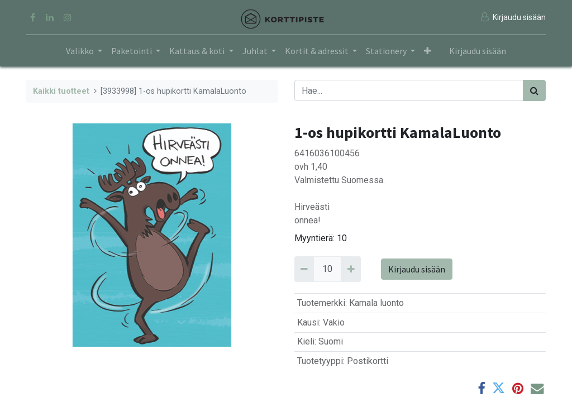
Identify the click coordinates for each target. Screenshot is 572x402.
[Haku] (534, 90)
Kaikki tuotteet (61, 91)
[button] (428, 51)
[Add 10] (350, 269)
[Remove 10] (304, 269)
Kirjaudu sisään (477, 50)
